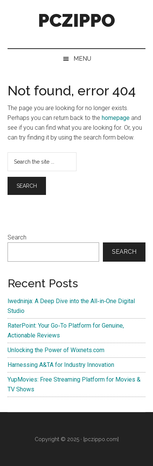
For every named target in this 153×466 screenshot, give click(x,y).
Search (17, 237)
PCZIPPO (76, 20)
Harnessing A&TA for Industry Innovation (61, 364)
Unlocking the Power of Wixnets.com (56, 350)
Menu (82, 58)
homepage (116, 117)
